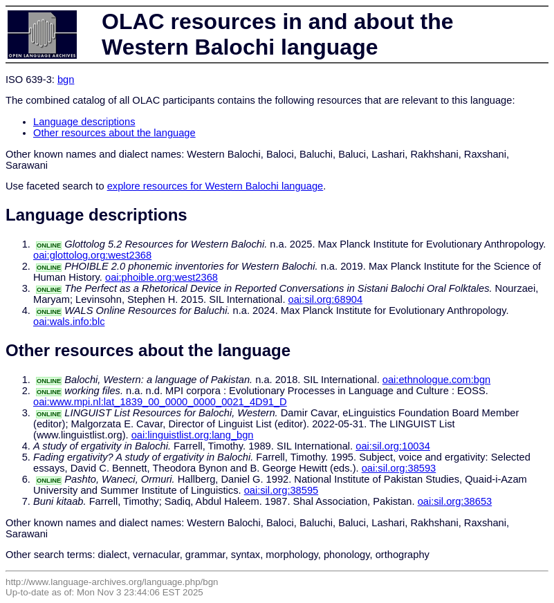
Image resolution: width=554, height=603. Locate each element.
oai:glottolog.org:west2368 (92, 255)
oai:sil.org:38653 (455, 501)
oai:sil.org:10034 (393, 446)
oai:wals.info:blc (68, 321)
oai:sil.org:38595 (281, 490)
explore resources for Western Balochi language (215, 186)
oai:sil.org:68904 (325, 299)
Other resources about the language (114, 132)
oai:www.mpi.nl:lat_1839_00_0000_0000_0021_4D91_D (160, 401)
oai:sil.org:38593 (399, 468)
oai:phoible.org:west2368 (161, 277)
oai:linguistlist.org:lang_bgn (192, 434)
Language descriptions (84, 121)
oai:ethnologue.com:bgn (436, 379)
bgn (65, 79)
